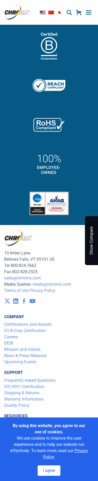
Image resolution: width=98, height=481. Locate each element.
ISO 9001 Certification (24, 386)
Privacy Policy (42, 290)
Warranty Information (24, 399)
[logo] (17, 12)
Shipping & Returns (21, 392)
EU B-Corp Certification (25, 330)
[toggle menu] (88, 12)
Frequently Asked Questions (29, 380)
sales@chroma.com (22, 278)
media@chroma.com (52, 284)
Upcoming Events (20, 361)
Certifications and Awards (27, 324)
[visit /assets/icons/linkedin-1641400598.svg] (16, 301)
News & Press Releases (25, 355)
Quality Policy (17, 405)
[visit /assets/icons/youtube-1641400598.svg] (32, 301)
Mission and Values (22, 349)
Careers (11, 336)
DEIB (8, 343)
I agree (49, 470)
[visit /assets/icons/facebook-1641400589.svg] (24, 301)
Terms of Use (16, 290)
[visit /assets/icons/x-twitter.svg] (7, 301)
